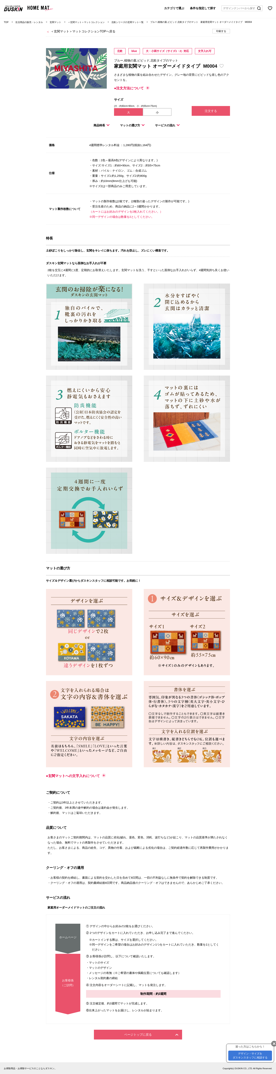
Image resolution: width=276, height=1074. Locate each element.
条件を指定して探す (203, 8)
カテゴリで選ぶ (174, 8)
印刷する (221, 31)
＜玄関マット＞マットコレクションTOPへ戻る (83, 31)
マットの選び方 (132, 125)
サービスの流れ (167, 125)
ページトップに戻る (151, 1034)
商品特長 (101, 125)
